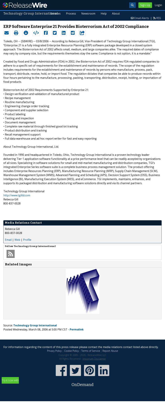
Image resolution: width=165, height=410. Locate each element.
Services (55, 13)
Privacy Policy (54, 350)
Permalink (77, 329)
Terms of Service (90, 350)
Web (17, 240)
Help (104, 13)
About (116, 13)
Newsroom (88, 13)
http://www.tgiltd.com (16, 195)
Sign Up (145, 5)
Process (71, 13)
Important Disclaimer (94, 358)
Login (158, 5)
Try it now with (82, 383)
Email (8, 240)
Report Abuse (110, 350)
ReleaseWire (25, 5)
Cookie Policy (71, 350)
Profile (27, 240)
